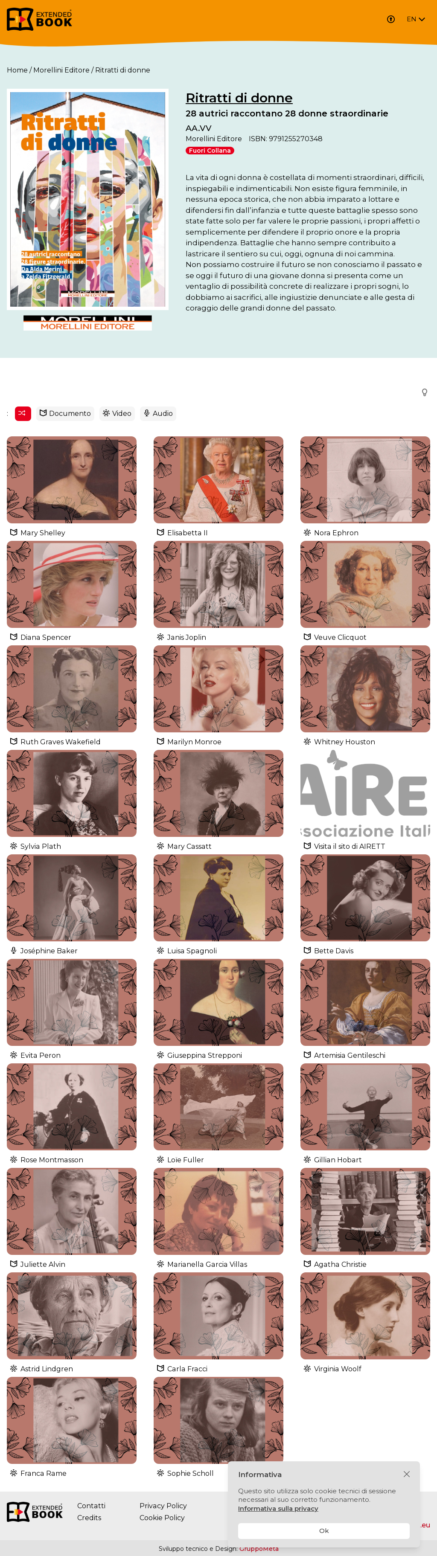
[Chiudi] (407, 1474)
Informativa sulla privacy (278, 1508)
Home (17, 70)
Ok (324, 1531)
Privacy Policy (162, 1506)
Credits (89, 1518)
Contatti (91, 1506)
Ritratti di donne (239, 98)
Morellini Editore (61, 70)
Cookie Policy (161, 1518)
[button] (422, 393)
